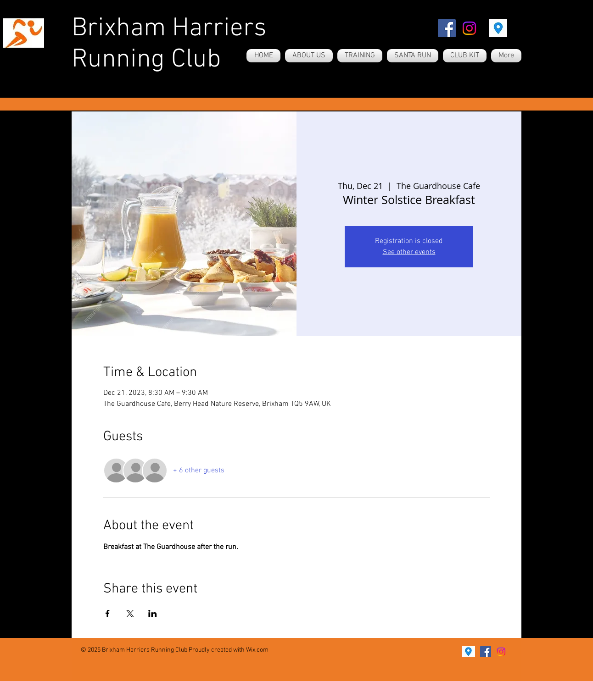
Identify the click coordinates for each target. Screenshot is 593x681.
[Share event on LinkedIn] (152, 613)
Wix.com (257, 650)
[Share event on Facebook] (107, 613)
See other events (409, 252)
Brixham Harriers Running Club (169, 44)
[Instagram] (469, 28)
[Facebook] (447, 28)
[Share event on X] (130, 613)
